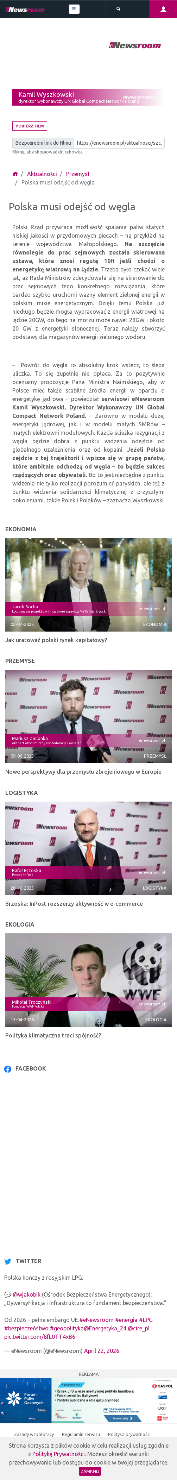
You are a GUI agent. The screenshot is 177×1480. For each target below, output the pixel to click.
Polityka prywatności (129, 1434)
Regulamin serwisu (81, 1434)
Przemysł (77, 174)
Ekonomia (154, 624)
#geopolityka (67, 1328)
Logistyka (154, 887)
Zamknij (90, 1471)
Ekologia (155, 1019)
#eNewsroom (96, 1320)
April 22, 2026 (101, 1351)
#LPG (146, 1320)
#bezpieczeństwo (26, 1328)
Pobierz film (29, 126)
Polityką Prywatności (58, 1454)
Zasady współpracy (34, 1434)
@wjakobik (26, 1294)
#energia (126, 1320)
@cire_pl (139, 1328)
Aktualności (42, 174)
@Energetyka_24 (105, 1328)
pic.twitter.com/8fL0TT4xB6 (39, 1337)
